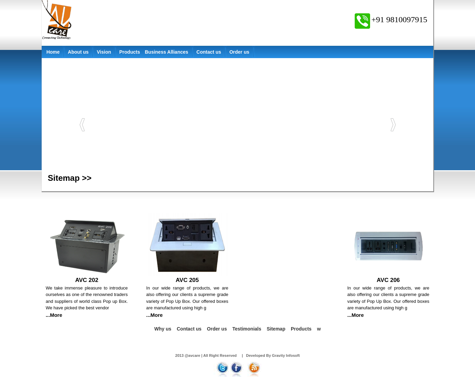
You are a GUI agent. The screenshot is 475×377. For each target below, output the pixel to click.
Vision (104, 52)
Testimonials (246, 329)
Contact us (208, 52)
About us (78, 52)
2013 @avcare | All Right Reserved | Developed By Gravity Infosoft (237, 355)
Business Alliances (166, 52)
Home (53, 52)
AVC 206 (388, 280)
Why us (162, 329)
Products (129, 52)
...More (54, 315)
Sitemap (276, 329)
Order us (239, 52)
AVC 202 (86, 280)
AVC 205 (187, 280)
